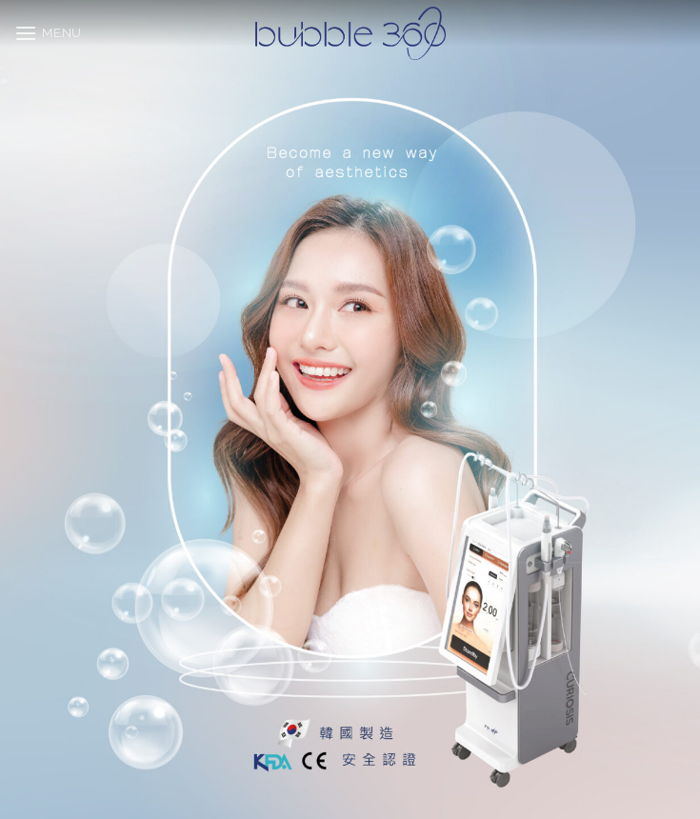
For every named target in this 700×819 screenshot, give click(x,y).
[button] (48, 33)
